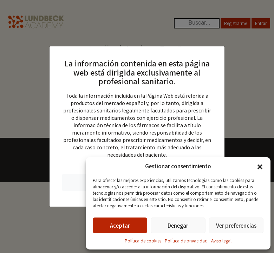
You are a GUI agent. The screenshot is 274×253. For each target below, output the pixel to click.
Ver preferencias (236, 225)
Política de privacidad (186, 241)
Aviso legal (221, 241)
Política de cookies (143, 241)
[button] (259, 166)
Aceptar (120, 225)
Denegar (178, 225)
